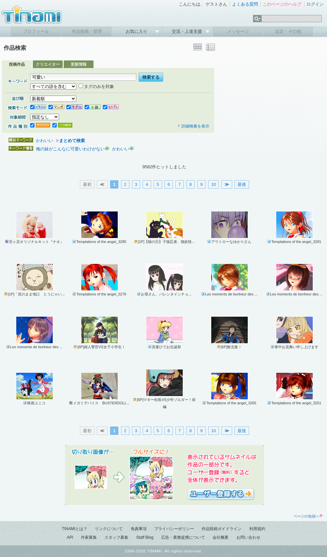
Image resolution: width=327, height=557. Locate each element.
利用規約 (257, 528)
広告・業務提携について (183, 537)
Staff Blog (145, 537)
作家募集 (89, 537)
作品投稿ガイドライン (221, 528)
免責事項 (139, 528)
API (70, 537)
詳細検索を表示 (193, 126)
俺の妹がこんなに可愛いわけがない (70, 148)
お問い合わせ (248, 537)
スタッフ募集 (116, 537)
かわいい (44, 140)
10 (213, 184)
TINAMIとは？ (74, 528)
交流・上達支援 (187, 31)
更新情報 (79, 64)
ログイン (315, 4)
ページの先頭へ (308, 516)
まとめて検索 (72, 140)
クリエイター (48, 64)
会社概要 (221, 537)
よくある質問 (245, 4)
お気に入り (137, 31)
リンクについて (109, 528)
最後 (241, 184)
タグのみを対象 (96, 86)
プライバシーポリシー (174, 528)
